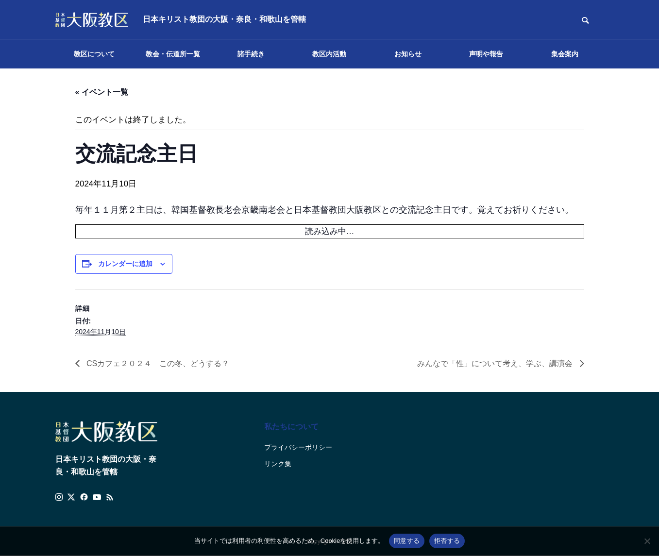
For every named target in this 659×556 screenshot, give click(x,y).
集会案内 (564, 54)
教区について (94, 54)
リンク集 (277, 464)
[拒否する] (647, 541)
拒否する (447, 540)
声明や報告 (486, 54)
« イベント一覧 (101, 92)
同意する (407, 540)
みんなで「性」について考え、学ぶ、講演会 (496, 363)
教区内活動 (329, 54)
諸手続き (251, 54)
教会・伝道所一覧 (173, 54)
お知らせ (408, 54)
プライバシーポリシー (298, 447)
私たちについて (291, 426)
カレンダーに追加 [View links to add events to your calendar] (125, 264)
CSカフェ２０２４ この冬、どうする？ (157, 363)
